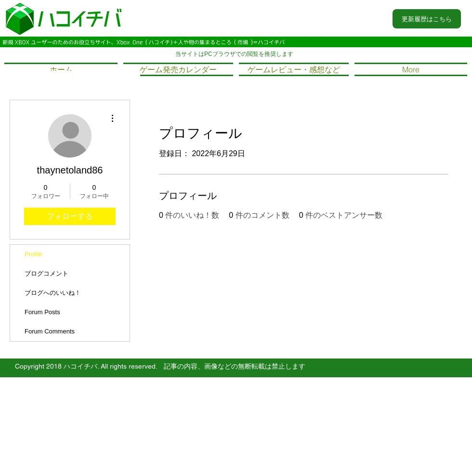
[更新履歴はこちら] (427, 18)
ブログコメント (46, 273)
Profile (33, 254)
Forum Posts (42, 312)
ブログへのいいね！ (53, 292)
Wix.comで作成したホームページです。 (187, 416)
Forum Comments (50, 331)
